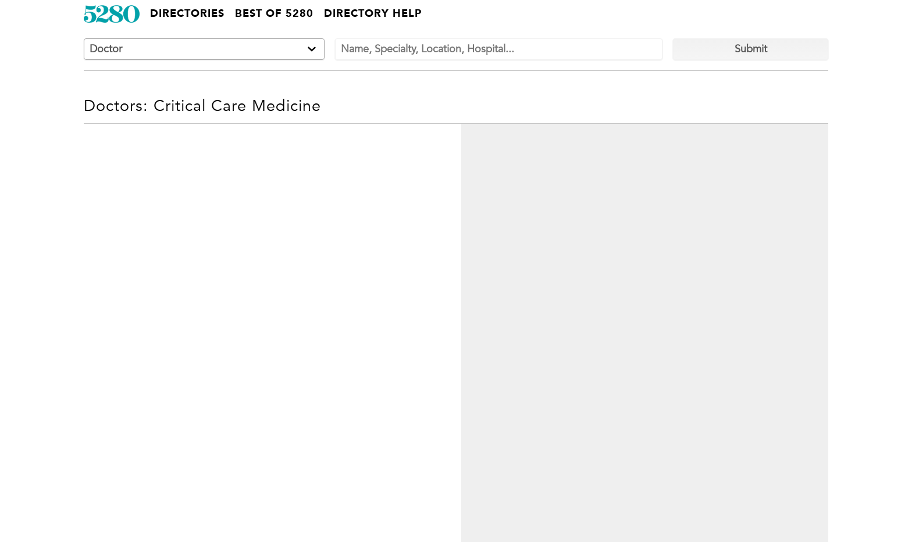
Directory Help (373, 14)
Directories (187, 14)
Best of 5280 (274, 14)
